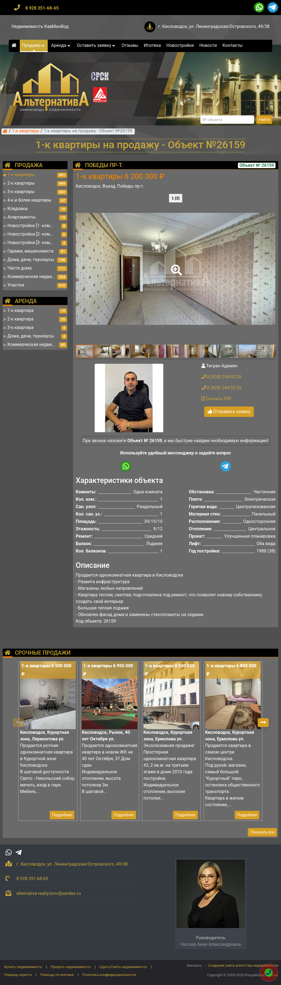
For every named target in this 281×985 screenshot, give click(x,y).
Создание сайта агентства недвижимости (243, 965)
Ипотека (152, 45)
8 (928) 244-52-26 (221, 376)
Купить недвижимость (23, 967)
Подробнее (62, 815)
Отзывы (130, 45)
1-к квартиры (25, 131)
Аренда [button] (61, 45)
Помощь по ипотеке (57, 975)
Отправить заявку (229, 411)
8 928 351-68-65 (42, 8)
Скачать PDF (216, 398)
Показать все (262, 832)
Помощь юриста (18, 975)
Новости (208, 45)
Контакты (233, 45)
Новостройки (180, 45)
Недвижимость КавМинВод (40, 26)
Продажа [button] (34, 45)
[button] (175, 266)
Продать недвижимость (70, 967)
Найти (264, 119)
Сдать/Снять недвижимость (123, 967)
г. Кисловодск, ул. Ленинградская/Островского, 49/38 (213, 26)
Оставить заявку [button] (96, 45)
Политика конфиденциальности (109, 975)
